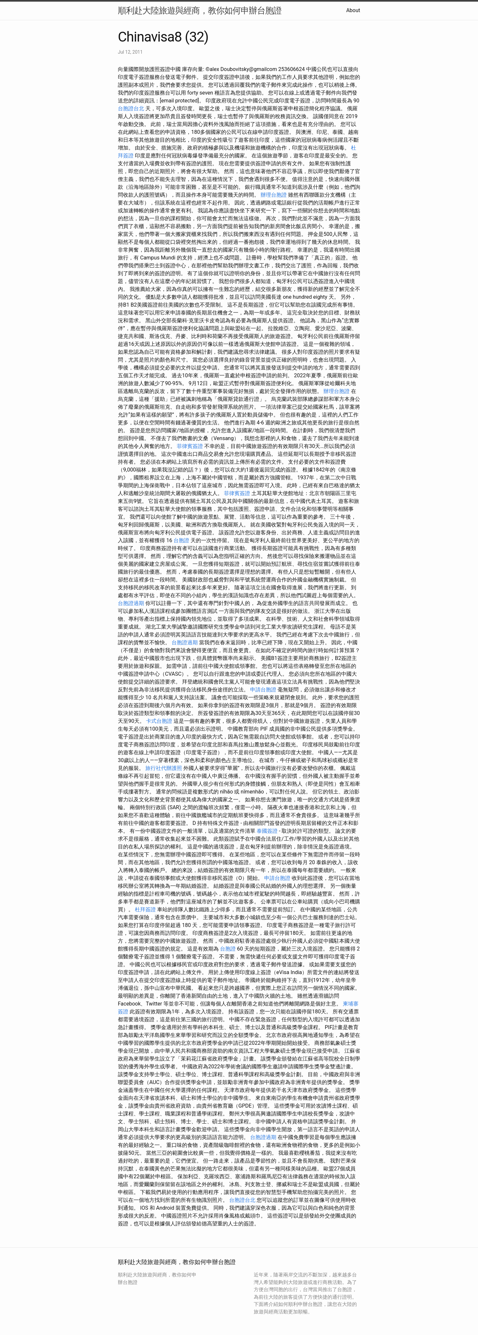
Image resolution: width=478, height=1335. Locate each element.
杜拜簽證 (145, 909)
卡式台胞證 (159, 721)
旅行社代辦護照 (163, 768)
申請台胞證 (263, 689)
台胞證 (181, 540)
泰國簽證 (267, 831)
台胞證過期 (131, 603)
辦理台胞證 (274, 195)
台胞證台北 (131, 108)
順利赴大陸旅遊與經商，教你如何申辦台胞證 (200, 10)
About (353, 10)
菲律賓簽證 (190, 446)
